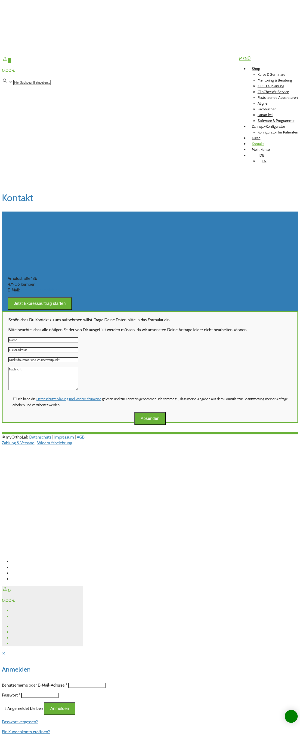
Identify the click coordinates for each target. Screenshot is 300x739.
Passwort (11, 695)
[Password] (40, 695)
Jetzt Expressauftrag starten (40, 303)
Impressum (64, 437)
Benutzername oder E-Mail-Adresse (34, 685)
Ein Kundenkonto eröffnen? (26, 731)
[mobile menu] (245, 58)
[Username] (87, 685)
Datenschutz (40, 437)
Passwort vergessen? (20, 721)
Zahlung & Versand (18, 442)
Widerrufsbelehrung (54, 442)
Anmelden (59, 708)
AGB (81, 437)
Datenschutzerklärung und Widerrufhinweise (68, 399)
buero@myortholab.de (40, 290)
